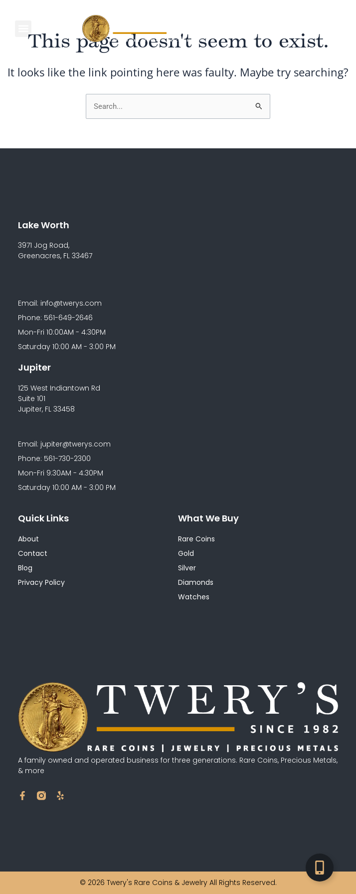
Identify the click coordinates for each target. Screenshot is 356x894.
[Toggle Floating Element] (320, 868)
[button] (23, 28)
